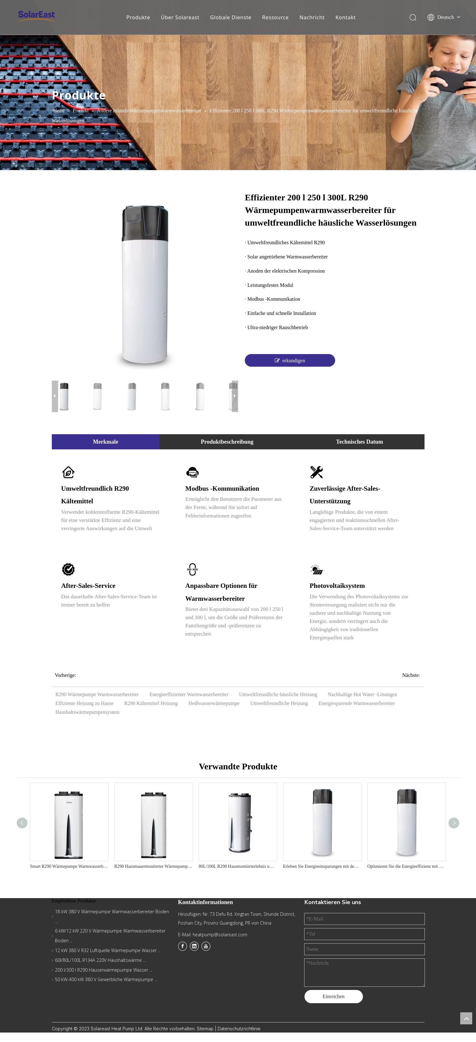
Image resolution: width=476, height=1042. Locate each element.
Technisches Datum (359, 442)
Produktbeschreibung (227, 442)
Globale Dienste (230, 17)
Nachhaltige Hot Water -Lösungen (362, 694)
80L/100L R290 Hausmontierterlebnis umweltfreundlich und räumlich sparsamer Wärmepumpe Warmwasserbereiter (238, 866)
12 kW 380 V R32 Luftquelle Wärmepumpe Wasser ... (108, 950)
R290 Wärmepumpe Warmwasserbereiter (97, 694)
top (466, 1018)
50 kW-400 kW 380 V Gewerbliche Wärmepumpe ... (106, 979)
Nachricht (312, 17)
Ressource (275, 17)
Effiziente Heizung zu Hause (85, 703)
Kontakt (345, 17)
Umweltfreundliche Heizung (279, 703)
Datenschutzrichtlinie (239, 1028)
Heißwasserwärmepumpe (213, 703)
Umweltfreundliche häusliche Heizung (278, 694)
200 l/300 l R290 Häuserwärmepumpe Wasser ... (103, 970)
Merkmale (105, 442)
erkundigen (290, 360)
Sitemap (206, 1028)
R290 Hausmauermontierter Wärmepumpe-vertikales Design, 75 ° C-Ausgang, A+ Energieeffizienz (153, 866)
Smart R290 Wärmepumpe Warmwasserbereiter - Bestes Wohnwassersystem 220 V (69, 866)
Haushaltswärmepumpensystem (88, 712)
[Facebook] (182, 946)
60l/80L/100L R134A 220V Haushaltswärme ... (100, 960)
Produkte (138, 17)
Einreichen (333, 996)
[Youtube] (206, 946)
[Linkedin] (194, 946)
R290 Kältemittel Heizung (151, 703)
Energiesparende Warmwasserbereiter (357, 703)
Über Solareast (180, 17)
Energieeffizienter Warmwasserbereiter (188, 694)
